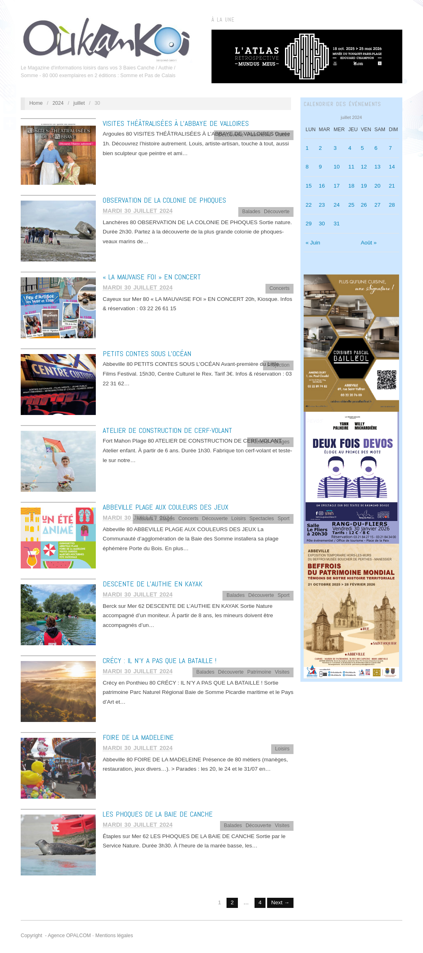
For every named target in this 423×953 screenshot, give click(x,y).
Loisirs (238, 518)
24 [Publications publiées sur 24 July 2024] (337, 205)
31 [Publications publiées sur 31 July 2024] (337, 223)
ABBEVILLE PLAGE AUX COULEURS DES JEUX (166, 507)
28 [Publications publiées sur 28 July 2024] (392, 205)
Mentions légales (114, 935)
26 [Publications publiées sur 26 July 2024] (364, 205)
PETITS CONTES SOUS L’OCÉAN (147, 353)
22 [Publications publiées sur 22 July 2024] (309, 205)
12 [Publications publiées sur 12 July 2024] (364, 167)
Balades (251, 211)
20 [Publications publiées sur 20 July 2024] (377, 186)
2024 (58, 103)
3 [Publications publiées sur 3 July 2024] (335, 148)
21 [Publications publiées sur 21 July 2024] (392, 186)
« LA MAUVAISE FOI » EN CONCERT (152, 276)
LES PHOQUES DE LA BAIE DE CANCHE (158, 814)
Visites (282, 135)
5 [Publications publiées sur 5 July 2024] (362, 148)
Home (36, 103)
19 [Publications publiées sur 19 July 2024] (364, 186)
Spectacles (261, 518)
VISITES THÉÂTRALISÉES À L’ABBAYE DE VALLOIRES (176, 123)
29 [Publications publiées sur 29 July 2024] (309, 223)
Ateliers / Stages (270, 442)
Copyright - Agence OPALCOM (56, 935)
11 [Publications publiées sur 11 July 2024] (351, 167)
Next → (280, 902)
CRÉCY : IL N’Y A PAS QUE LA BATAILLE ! (159, 660)
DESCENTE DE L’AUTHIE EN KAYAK (153, 583)
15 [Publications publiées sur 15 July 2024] (309, 186)
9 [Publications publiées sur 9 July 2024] (320, 167)
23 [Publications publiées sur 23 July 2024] (322, 205)
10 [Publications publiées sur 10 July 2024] (337, 167)
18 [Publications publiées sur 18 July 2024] (351, 186)
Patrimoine (259, 135)
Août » (369, 243)
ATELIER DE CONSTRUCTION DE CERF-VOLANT (167, 430)
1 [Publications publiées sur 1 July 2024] (307, 148)
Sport (284, 518)
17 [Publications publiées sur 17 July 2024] (337, 186)
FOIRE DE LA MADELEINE (138, 737)
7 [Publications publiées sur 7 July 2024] (390, 148)
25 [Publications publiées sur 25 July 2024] (351, 205)
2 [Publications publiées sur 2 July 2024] (320, 148)
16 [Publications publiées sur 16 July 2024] (322, 186)
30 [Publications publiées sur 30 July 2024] (322, 223)
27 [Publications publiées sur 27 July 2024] (377, 205)
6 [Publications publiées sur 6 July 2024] (376, 148)
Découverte (231, 135)
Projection (278, 365)
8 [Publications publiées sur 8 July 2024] (307, 167)
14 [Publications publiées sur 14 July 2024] (392, 167)
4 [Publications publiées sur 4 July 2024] (350, 148)
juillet (79, 103)
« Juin (313, 243)
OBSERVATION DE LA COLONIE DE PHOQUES (164, 200)
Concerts (279, 288)
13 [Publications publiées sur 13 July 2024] (377, 167)
